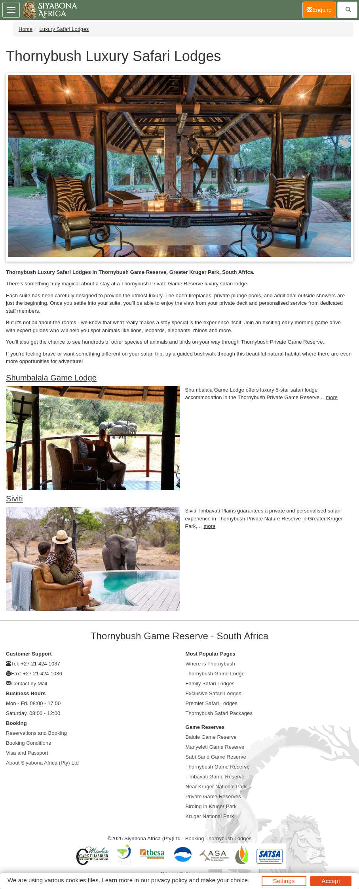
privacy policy (169, 880)
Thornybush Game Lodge (215, 674)
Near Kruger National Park (216, 787)
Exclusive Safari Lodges (213, 693)
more (332, 397)
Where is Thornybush (210, 664)
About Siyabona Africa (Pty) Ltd (42, 763)
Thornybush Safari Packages (219, 713)
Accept (331, 881)
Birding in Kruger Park (211, 806)
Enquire (321, 9)
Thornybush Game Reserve (218, 767)
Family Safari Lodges (210, 683)
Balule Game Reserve (211, 737)
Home (25, 29)
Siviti (14, 498)
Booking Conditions (28, 743)
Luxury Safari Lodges (64, 29)
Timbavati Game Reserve (215, 777)
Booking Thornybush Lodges (218, 838)
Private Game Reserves (213, 796)
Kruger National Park (210, 816)
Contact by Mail (29, 683)
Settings (284, 881)
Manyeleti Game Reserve (215, 747)
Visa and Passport (27, 753)
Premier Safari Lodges (211, 703)
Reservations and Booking (36, 733)
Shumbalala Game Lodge (51, 377)
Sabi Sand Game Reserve (216, 757)
